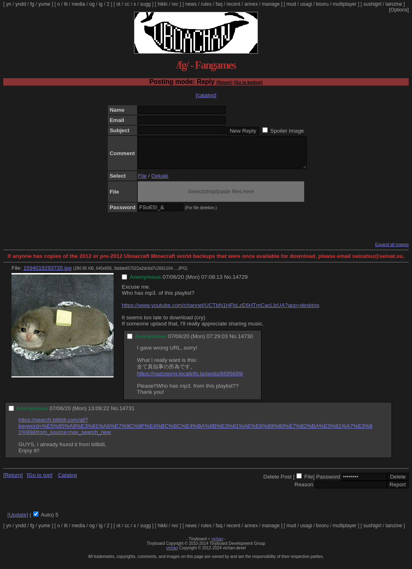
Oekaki (159, 182)
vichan (217, 545)
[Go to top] (39, 481)
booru (322, 4)
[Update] (17, 521)
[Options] (399, 10)
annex (251, 4)
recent (233, 4)
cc (127, 4)
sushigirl (372, 4)
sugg (145, 4)
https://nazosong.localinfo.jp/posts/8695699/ (190, 380)
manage (271, 4)
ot (118, 4)
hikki (162, 4)
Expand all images (392, 250)
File (142, 182)
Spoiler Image (287, 131)
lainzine (393, 4)
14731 (126, 414)
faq (219, 4)
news (191, 4)
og (92, 4)
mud (291, 4)
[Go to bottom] (248, 82)
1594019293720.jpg (47, 274)
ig (100, 4)
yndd (20, 4)
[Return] (224, 82)
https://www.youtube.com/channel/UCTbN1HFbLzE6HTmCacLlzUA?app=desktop (220, 311)
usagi (306, 4)
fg (32, 4)
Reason (303, 491)
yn (8, 4)
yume (44, 4)
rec (175, 4)
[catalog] (206, 95)
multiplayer (345, 4)
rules (206, 4)
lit (66, 4)
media (78, 4)
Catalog (67, 481)
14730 (245, 342)
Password (328, 483)
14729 (240, 283)
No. (228, 283)
